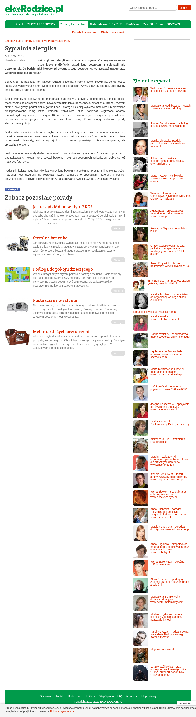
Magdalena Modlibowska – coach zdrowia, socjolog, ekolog (162, 112)
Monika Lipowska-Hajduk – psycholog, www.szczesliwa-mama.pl (159, 147)
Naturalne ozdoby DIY (106, 24)
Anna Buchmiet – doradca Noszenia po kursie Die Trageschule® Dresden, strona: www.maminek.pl (160, 515)
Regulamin (131, 696)
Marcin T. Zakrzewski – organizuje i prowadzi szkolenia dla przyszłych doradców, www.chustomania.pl (160, 463)
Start (19, 24)
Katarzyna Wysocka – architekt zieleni (160, 234)
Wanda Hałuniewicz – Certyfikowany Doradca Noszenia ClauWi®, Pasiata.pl (162, 199)
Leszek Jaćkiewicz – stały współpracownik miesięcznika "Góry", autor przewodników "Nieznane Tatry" (159, 673)
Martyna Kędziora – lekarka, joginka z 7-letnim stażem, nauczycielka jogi (158, 620)
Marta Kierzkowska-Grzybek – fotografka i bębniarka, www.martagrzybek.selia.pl (160, 375)
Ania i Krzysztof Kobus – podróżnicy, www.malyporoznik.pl (161, 269)
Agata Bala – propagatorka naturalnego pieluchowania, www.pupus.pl (158, 217)
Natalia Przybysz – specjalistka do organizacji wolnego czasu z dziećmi (160, 301)
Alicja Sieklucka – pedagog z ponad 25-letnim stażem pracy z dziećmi (161, 585)
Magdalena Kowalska (154, 655)
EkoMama (133, 24)
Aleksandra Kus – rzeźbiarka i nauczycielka (159, 445)
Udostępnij (12, 189)
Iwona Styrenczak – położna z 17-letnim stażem (158, 568)
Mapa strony (148, 696)
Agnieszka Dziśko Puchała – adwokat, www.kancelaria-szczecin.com (159, 358)
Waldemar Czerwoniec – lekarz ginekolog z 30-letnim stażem (160, 94)
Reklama (91, 696)
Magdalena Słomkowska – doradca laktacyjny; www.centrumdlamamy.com (158, 603)
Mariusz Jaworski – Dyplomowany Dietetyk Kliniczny (161, 428)
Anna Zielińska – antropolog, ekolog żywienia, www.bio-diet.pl (161, 285)
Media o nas (75, 696)
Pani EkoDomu (153, 24)
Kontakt (59, 696)
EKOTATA (173, 24)
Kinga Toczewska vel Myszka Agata (154, 311)
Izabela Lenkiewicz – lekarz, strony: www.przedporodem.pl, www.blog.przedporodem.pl (160, 480)
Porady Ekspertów (73, 24)
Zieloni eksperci (112, 32)
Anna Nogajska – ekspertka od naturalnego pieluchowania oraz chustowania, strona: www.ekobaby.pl (161, 550)
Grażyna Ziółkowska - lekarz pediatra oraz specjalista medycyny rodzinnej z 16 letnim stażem (160, 252)
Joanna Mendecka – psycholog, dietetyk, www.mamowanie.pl (161, 129)
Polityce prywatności (62, 711)
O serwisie (46, 696)
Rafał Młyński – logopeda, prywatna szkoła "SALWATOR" (160, 393)
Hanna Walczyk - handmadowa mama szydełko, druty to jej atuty (161, 340)
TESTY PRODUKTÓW (41, 24)
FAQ (119, 696)
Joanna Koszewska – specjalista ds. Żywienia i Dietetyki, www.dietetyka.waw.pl (161, 410)
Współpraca (106, 696)
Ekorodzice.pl (13, 40)
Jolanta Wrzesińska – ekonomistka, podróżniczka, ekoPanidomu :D (158, 164)
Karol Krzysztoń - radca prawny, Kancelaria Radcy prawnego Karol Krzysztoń (161, 638)
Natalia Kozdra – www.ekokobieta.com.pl (156, 323)
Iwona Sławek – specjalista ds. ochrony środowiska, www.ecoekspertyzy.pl (160, 498)
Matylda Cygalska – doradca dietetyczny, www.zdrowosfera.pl (161, 533)
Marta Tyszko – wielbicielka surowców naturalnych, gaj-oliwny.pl (158, 182)
